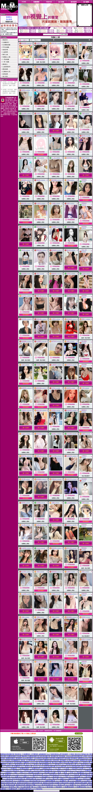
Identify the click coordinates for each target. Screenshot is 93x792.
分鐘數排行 (6, 42)
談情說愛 (5, 74)
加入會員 (9, 19)
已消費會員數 (6, 44)
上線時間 (5, 52)
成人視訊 (5, 76)
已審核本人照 (6, 71)
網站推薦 (5, 69)
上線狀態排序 (6, 66)
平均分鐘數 (6, 47)
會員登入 (9, 17)
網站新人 (5, 64)
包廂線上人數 (6, 57)
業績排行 (5, 40)
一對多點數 (6, 59)
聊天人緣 (5, 54)
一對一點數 (6, 62)
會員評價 (5, 49)
